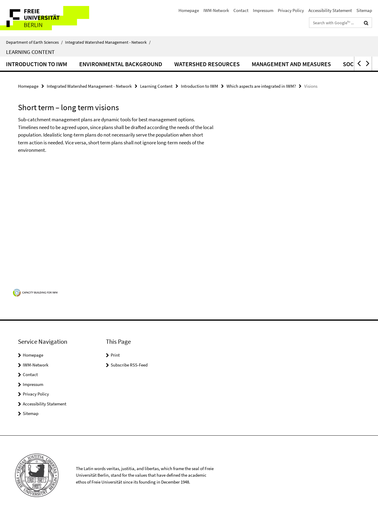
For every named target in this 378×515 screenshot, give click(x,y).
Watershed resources (207, 64)
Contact (240, 10)
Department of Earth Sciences (34, 42)
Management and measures (291, 64)
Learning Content (30, 51)
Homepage (188, 10)
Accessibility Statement (330, 10)
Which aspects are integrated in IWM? (261, 86)
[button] (358, 64)
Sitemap (364, 10)
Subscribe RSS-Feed (129, 365)
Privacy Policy (291, 10)
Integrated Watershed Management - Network (108, 42)
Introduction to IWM (36, 64)
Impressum (263, 10)
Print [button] (115, 355)
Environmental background (120, 64)
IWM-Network (216, 10)
